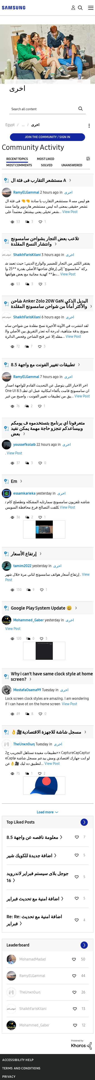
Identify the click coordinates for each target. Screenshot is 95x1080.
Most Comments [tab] (19, 165)
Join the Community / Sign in (47, 137)
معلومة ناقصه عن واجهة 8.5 (33, 837)
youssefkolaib (24, 444)
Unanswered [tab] (71, 165)
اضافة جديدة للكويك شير (30, 855)
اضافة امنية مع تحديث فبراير (33, 899)
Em (14, 481)
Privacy (8, 1077)
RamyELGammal (26, 192)
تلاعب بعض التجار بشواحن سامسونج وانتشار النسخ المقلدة (45, 241)
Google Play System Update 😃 (41, 608)
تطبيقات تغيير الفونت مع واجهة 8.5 (43, 364)
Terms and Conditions (21, 1068)
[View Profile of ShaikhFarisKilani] (32, 1009)
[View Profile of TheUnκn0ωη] (29, 992)
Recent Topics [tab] (17, 159)
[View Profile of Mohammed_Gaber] (34, 1025)
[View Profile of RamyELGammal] (32, 976)
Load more (45, 812)
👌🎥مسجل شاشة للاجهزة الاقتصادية (46, 732)
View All (47, 822)
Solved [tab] (46, 165)
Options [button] (81, 125)
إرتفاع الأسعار (24, 553)
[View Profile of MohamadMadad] (32, 959)
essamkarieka (24, 493)
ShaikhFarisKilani (27, 255)
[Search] (47, 108)
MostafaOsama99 (27, 690)
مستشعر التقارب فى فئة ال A (38, 180)
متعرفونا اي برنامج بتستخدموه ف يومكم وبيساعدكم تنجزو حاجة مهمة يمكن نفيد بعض (48, 428)
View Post (70, 212)
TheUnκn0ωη (24, 744)
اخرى (68, 192)
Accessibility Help (18, 1060)
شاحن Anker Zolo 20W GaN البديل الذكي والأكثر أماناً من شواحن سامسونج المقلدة (49, 303)
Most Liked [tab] (45, 159)
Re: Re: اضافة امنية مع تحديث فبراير (34, 920)
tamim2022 (22, 566)
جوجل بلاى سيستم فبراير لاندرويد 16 (37, 877)
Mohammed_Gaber (28, 620)
